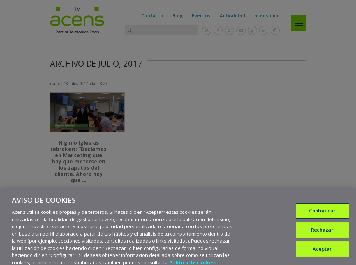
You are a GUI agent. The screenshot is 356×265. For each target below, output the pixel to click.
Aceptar (322, 252)
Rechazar (322, 233)
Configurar (322, 214)
